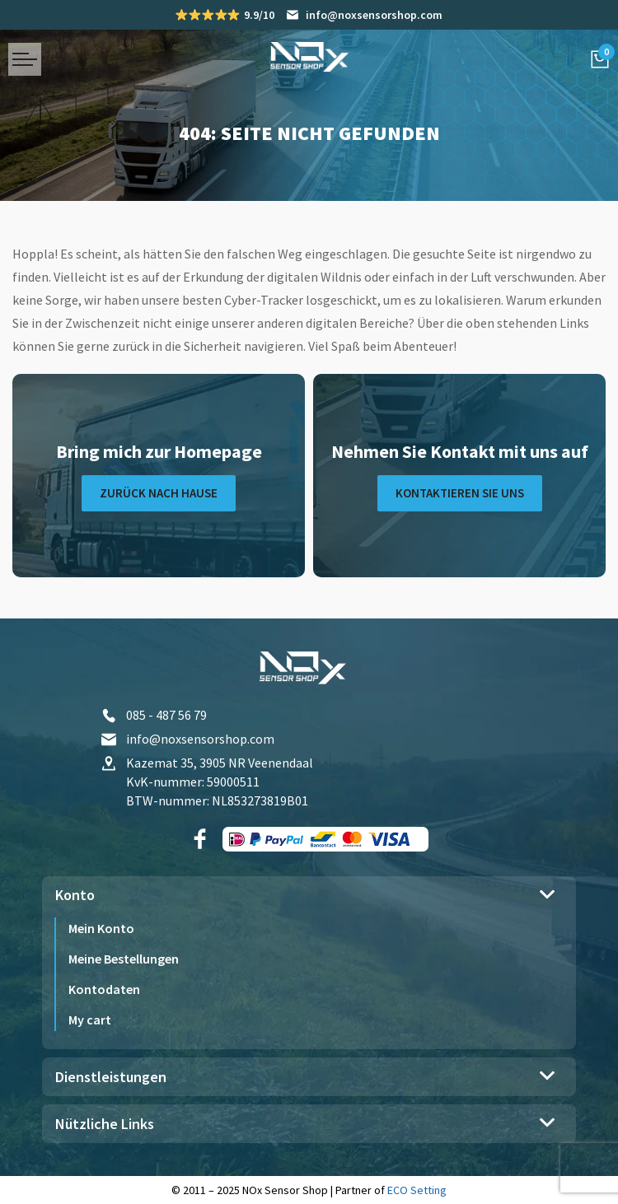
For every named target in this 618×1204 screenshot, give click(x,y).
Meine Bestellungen (123, 958)
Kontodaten (104, 989)
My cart (89, 1019)
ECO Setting (417, 1190)
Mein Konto (101, 928)
